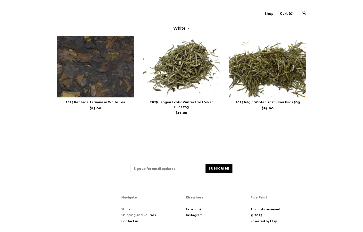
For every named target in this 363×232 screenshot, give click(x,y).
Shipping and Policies (138, 215)
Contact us (130, 221)
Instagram (194, 215)
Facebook (193, 209)
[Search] (304, 13)
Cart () (287, 13)
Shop (268, 13)
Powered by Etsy (263, 221)
